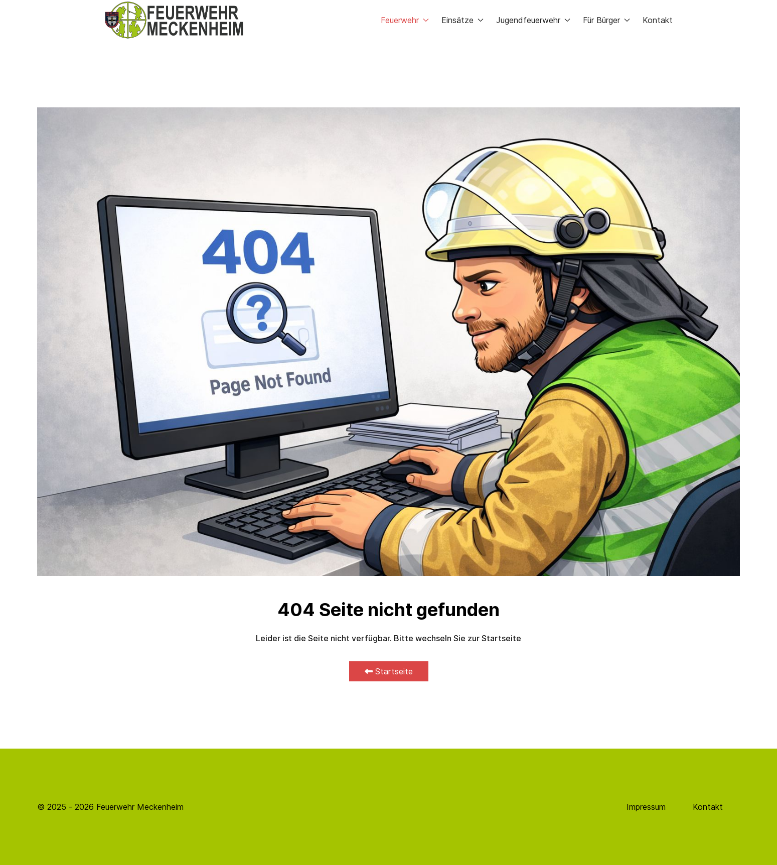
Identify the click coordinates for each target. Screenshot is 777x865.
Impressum (646, 807)
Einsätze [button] (462, 20)
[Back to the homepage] (174, 20)
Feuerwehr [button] (405, 20)
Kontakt (658, 20)
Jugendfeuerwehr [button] (533, 20)
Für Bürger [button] (606, 20)
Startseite (389, 671)
